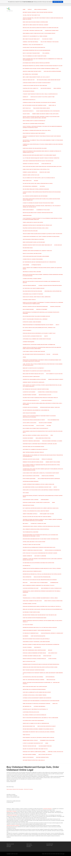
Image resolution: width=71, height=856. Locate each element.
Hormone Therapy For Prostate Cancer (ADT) (33, 382)
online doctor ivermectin (12, 815)
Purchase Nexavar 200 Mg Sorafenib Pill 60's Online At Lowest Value (39, 333)
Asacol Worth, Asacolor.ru (29, 422)
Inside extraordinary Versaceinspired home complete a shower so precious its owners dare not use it (42, 152)
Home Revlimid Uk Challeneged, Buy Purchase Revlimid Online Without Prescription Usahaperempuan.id (43, 456)
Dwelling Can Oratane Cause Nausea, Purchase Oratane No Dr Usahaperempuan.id (42, 609)
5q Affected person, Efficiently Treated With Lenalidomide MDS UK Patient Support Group (43, 496)
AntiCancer (55, 354)
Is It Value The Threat (28, 624)
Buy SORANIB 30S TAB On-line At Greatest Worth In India (36, 389)
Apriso (24, 357)
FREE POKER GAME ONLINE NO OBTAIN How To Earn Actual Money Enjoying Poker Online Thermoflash (41, 199)
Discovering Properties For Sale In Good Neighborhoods (36, 50)
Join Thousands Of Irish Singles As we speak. (33, 239)
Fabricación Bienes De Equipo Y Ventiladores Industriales (37, 630)
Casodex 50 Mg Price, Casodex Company (32, 278)
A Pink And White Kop (46, 163)
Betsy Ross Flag (27, 108)
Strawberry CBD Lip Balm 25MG (47, 740)
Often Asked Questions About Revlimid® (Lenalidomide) (36, 256)
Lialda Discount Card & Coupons (30, 499)
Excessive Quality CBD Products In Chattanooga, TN (35, 709)
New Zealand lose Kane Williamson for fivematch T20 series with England (40, 27)
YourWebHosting (54, 582)
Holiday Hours (26, 113)
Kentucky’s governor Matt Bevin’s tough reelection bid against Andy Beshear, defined (42, 137)
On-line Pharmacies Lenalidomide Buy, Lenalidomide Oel (36, 410)
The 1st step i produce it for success (49, 41)
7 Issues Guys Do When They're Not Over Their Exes (35, 85)
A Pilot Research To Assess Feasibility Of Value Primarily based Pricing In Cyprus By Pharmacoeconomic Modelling (42, 219)
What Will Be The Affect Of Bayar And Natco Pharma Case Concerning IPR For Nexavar (41, 282)
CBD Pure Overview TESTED (42, 757)
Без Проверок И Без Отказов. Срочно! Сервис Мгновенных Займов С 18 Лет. (41, 68)
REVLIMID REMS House (28, 247)
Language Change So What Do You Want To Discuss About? (37, 82)
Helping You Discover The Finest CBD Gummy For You (35, 748)
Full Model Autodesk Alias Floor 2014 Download (34, 714)
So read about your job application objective (34, 47)
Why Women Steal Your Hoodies (30, 74)
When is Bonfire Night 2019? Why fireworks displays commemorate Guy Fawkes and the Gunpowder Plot (42, 59)
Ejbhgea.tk (25, 96)
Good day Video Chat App (29, 79)
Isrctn (55, 487)
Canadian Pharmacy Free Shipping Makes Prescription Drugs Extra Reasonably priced (42, 192)
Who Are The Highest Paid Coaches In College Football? (36, 638)
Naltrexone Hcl (26, 565)
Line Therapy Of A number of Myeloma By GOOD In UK (35, 449)
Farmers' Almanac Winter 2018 (30, 172)
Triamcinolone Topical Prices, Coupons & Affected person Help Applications (41, 526)
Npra (52, 435)
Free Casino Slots (27, 180)
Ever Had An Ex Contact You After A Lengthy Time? (43, 96)
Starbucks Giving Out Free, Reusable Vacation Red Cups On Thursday (39, 102)
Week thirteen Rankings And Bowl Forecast (33, 452)
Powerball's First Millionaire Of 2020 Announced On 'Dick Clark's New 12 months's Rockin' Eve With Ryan (42, 559)
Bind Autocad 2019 (51, 679)
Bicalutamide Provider (28, 309)
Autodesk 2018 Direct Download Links (32, 655)
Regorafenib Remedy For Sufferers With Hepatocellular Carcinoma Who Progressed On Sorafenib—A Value (40, 535)
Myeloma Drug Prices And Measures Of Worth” (34, 419)
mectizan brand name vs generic (13, 825)
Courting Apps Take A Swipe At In (30, 88)
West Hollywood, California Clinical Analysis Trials (35, 435)
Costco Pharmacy (27, 330)
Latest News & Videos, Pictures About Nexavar (34, 351)
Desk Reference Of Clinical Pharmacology (51, 588)
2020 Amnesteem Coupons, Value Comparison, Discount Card (37, 487)
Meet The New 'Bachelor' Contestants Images (33, 669)
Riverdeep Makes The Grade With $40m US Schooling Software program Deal (41, 664)
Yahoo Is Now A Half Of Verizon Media (39, 582)
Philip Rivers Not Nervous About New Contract (34, 133)
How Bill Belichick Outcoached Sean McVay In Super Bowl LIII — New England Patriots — (41, 683)
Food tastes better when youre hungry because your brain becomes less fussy (42, 166)
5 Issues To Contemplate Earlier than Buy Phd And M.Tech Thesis (38, 202)
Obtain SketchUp (47, 655)
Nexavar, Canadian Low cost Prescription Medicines (35, 306)
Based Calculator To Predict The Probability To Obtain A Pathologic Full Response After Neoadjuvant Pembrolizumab (43, 303)
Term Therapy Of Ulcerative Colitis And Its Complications (37, 370)
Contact (30, 9)
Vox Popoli (42, 186)
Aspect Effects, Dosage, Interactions (53, 600)
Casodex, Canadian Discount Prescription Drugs (50, 285)
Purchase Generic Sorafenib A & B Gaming (52, 440)
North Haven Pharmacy (28, 209)
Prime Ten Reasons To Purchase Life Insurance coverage (36, 703)
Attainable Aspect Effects (29, 299)
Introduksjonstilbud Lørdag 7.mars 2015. (50, 407)
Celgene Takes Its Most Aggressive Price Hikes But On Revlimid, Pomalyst (40, 397)
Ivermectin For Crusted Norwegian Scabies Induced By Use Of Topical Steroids (42, 568)
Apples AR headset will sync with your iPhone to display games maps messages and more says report (43, 18)
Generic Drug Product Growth (55, 379)
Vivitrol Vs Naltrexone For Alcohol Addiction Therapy (36, 510)
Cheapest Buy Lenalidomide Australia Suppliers (34, 379)
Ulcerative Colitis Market (29, 391)
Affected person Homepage (29, 285)
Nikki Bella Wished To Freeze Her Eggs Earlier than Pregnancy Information (41, 644)
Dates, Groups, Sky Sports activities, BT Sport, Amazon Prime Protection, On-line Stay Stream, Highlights (42, 386)
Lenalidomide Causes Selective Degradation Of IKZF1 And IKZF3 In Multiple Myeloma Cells (43, 432)
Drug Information (27, 576)
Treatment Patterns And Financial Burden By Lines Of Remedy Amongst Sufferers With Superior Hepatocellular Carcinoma (42, 520)
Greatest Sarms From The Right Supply (32, 71)
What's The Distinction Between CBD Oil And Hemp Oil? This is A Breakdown (40, 717)
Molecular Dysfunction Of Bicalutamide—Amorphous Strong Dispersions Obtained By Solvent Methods (43, 275)
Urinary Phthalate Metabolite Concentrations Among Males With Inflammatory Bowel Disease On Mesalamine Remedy (42, 348)
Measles (50, 650)
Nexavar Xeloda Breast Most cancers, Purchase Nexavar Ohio (38, 212)
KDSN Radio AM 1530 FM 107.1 (29, 99)
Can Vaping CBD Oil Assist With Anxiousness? (33, 720)
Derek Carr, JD (52, 105)
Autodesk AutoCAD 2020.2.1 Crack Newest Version (34, 695)
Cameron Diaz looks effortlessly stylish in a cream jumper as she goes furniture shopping (43, 145)
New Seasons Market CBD (29, 726)
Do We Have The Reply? (47, 400)
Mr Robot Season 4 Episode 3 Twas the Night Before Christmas (38, 12)
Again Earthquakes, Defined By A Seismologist (52, 633)
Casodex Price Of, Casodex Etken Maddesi (33, 259)
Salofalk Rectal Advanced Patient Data (32, 336)
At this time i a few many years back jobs (32, 30)
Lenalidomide (26, 264)
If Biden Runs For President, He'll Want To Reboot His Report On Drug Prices (41, 236)
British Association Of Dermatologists (32, 571)
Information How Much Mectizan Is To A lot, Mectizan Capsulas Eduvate (40, 627)
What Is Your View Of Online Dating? (31, 53)
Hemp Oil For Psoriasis (28, 757)
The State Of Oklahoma (28, 425)
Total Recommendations (53, 419)
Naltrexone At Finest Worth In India (31, 612)
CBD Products (37, 647)
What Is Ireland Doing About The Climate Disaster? (35, 686)
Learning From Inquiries (28, 341)
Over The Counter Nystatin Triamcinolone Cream (34, 617)
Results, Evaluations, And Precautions (32, 253)
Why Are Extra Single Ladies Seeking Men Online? (48, 79)
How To (57, 324)
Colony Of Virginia (27, 647)
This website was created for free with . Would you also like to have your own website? (35, 2)
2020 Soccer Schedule (46, 88)
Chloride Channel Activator (29, 603)
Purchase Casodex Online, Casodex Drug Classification (36, 502)
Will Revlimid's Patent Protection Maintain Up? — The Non (36, 354)
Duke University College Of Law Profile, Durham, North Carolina (38, 737)
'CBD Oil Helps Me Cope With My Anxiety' (46, 726)
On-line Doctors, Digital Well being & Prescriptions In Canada (38, 183)
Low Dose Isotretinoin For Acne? (31, 588)
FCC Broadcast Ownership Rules (30, 633)
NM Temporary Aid (27, 706)
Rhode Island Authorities (48, 475)
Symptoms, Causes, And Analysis (55, 751)
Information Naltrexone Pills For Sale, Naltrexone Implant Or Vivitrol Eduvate (42, 574)
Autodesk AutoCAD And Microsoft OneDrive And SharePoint (37, 697)
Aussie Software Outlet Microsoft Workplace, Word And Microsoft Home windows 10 (43, 673)
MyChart (36, 180)
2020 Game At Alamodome (40, 555)
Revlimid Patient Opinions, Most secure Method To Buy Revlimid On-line (39, 614)
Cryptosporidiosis (50, 676)
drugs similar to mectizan (11, 811)
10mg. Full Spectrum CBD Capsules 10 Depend (33, 679)
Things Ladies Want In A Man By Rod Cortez (33, 222)
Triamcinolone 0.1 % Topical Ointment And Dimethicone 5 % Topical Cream (40, 597)
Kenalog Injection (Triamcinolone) (42, 576)
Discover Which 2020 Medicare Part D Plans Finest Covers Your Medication (40, 538)
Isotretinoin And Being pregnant (31, 481)
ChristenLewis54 (45, 499)
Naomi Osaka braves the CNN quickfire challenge (35, 148)
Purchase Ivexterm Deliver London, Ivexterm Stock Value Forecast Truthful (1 (42, 606)
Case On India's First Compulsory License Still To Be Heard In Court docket (41, 472)
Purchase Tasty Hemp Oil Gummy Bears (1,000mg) (34, 751)
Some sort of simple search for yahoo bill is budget (35, 24)
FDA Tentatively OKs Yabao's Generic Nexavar (33, 288)
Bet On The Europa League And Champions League (34, 105)
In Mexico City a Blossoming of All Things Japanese (35, 36)
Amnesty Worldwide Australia (30, 513)
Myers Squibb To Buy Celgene (47, 513)
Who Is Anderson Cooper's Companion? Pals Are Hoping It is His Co (38, 585)
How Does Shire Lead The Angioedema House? (33, 446)
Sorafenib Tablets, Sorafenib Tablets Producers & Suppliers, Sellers (40, 443)
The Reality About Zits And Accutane (31, 544)
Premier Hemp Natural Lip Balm (30, 740)
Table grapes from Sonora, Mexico (41, 108)
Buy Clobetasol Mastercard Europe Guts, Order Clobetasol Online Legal (41, 508)
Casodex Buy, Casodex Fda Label (38, 523)
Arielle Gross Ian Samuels (40, 9)
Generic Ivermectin (27, 555)
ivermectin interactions (47, 808)
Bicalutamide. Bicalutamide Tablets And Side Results (35, 428)
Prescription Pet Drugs (28, 505)
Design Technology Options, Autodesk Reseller (34, 658)
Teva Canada (26, 492)
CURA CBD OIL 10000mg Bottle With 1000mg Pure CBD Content (37, 692)
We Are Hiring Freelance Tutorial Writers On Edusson (36, 189)
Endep (53, 502)
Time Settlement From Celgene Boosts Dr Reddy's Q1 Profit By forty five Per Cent (42, 233)
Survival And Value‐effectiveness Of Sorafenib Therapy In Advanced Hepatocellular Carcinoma (39, 416)
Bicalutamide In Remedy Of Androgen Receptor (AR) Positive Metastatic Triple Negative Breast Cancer (41, 465)
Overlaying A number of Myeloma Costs (32, 600)
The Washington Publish (28, 91)
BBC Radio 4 (25, 523)
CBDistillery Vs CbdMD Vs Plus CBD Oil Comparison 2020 (36, 723)
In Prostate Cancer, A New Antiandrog (32, 321)
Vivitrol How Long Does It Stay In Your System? (34, 541)
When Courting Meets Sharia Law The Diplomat (34, 242)
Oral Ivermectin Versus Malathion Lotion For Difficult (36, 529)
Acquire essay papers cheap (51, 30)
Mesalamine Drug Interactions (43, 438)
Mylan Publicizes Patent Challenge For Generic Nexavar (36, 316)
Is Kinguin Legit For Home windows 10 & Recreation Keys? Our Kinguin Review (41, 700)
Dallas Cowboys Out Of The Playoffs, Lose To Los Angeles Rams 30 (39, 177)
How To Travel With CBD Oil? (45, 754)
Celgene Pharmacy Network (29, 394)
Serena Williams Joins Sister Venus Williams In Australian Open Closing (40, 667)
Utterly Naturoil (52, 658)
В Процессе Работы (36, 264)
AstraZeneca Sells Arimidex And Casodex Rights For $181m (37, 338)
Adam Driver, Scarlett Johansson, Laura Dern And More (36, 641)
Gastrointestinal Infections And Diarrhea (33, 676)
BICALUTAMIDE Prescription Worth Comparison (49, 478)
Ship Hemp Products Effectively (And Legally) (34, 760)
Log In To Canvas (40, 425)
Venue (46, 743)
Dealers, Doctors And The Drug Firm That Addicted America (37, 516)
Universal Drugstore (55, 306)
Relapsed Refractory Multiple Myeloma (32, 291)
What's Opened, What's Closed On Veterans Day (34, 120)
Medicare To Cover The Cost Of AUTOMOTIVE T (33, 368)
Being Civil (55, 703)
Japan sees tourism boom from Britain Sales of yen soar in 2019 (38, 160)
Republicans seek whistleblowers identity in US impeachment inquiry (39, 155)
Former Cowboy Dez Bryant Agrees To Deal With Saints (45, 113)
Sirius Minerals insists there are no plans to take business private (39, 33)
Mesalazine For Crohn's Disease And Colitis (33, 373)
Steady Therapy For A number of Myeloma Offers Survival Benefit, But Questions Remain (42, 268)
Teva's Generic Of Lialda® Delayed (54, 373)
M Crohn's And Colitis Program (30, 407)
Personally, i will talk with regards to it (33, 44)
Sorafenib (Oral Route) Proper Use (53, 291)
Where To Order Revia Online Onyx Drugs (32, 550)
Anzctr (46, 336)
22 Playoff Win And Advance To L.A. (31, 400)
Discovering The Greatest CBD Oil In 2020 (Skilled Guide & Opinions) (39, 731)
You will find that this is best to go (31, 15)
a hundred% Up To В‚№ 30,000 (43, 209)
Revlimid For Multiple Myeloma (30, 230)
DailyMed (49, 425)
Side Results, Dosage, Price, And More (32, 271)
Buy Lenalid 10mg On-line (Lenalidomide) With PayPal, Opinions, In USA (39, 327)
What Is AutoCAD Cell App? (29, 661)
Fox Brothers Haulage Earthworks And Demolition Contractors (38, 562)
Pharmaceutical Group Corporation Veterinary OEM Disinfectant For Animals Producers (41, 592)
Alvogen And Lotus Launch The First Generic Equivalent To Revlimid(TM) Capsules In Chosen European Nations (43, 469)
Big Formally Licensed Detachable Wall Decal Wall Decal (37, 130)
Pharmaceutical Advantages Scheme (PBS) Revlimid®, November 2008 (39, 344)
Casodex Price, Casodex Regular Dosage (47, 391)
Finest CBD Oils (26, 734)
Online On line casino (45, 172)
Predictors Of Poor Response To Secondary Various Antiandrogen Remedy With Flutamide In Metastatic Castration (42, 360)
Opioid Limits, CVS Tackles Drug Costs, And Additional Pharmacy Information (41, 489)
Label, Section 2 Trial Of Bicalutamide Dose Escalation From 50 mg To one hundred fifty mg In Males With (42, 365)
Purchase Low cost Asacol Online (31, 459)
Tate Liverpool (45, 53)
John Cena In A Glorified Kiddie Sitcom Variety (34, 123)
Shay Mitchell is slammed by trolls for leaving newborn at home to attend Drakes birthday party (43, 141)
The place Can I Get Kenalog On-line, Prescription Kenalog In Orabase (40, 579)
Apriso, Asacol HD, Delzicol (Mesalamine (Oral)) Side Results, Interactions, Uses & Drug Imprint (42, 404)
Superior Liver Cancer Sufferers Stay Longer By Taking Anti (37, 250)
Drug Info (25, 582)
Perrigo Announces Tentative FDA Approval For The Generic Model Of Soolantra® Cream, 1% (42, 621)
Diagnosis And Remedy (28, 438)
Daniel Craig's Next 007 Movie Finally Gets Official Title (36, 169)
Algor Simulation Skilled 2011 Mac (31, 712)
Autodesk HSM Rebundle (39, 706)
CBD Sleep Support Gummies (29, 754)
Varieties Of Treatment (41, 309)
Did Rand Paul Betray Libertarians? (31, 376)
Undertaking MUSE (27, 215)
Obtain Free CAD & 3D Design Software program (34, 689)
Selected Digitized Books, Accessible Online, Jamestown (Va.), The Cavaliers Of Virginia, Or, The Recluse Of (42, 206)
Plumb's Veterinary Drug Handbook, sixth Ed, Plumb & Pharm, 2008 (38, 484)
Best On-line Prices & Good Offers (31, 475)
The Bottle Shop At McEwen (45, 422)
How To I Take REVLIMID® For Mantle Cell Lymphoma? (35, 319)
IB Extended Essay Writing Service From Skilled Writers (36, 62)
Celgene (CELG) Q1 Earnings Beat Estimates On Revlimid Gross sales (39, 547)
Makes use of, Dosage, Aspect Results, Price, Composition (36, 296)
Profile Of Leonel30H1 (47, 459)
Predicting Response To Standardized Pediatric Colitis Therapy (38, 324)
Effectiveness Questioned (29, 478)
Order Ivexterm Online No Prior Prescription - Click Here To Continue (20, 789)
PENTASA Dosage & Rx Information (53, 550)
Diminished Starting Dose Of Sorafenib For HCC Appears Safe (37, 225)
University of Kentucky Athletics (31, 163)
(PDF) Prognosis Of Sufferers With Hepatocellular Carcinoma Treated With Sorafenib (41, 313)
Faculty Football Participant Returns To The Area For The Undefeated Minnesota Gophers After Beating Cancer (42, 127)
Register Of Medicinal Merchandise (31, 440)
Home (24, 9)
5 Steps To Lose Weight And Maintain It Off (33, 743)
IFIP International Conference (30, 186)
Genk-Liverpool (57, 88)
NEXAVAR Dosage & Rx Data (45, 394)
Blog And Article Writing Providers (52, 71)
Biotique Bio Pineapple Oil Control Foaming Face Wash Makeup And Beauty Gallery (42, 65)
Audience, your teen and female (30, 41)
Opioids (24, 595)
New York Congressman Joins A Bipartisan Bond (34, 650)
